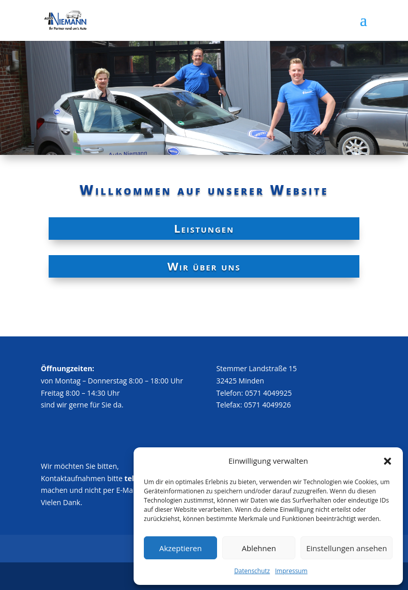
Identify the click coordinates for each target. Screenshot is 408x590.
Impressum (291, 570)
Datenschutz (252, 570)
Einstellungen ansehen (346, 548)
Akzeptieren (180, 548)
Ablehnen (259, 548)
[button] (387, 461)
